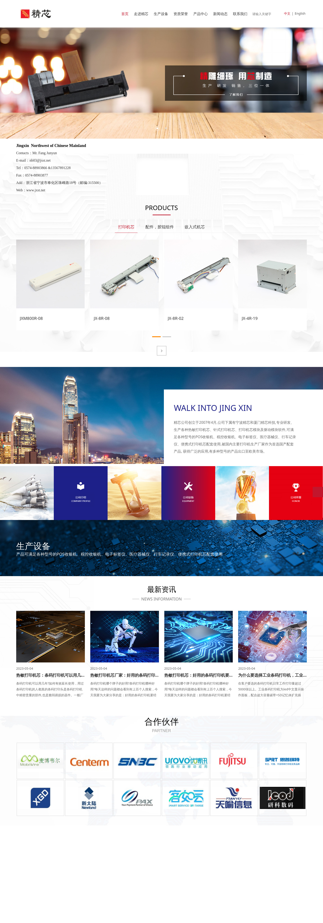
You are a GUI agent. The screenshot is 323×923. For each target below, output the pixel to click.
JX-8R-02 (176, 318)
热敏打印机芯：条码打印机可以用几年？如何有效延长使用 (69, 675)
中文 (287, 13)
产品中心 (200, 13)
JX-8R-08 (102, 318)
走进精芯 (141, 13)
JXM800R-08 (31, 318)
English (300, 13)
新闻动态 (220, 13)
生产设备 (161, 13)
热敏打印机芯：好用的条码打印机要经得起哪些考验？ (213, 675)
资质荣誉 (181, 13)
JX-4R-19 (250, 318)
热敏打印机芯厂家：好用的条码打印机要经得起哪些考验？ (143, 675)
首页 (125, 13)
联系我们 (240, 13)
